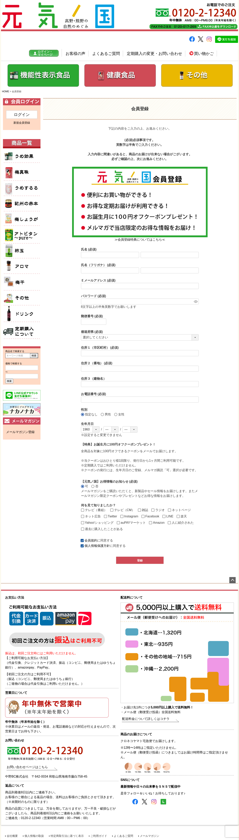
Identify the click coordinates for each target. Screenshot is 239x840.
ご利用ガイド (98, 835)
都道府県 (92, 331)
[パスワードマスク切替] (196, 301)
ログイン (22, 114)
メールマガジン (149, 835)
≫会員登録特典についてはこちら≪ (140, 239)
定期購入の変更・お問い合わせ (154, 53)
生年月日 (87, 424)
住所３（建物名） (93, 378)
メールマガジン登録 (20, 432)
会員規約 (91, 540)
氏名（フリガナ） (98, 265)
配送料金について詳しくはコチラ (145, 718)
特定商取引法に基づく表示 (67, 835)
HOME (5, 91)
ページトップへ (232, 580)
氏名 (89, 249)
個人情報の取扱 (34, 835)
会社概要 (12, 835)
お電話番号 (93, 394)
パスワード (93, 296)
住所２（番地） (96, 363)
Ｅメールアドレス (98, 280)
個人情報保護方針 (97, 545)
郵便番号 (92, 316)
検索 (34, 355)
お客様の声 (75, 53)
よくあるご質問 (106, 53)
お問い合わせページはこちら (27, 767)
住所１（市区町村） (100, 347)
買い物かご (201, 53)
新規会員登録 (21, 122)
